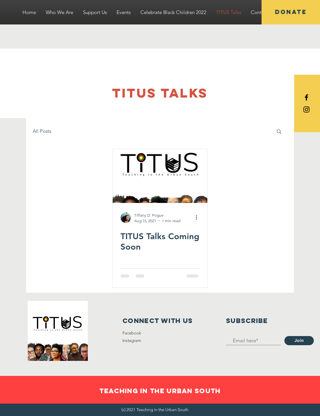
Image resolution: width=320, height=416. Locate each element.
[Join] (299, 340)
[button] (279, 132)
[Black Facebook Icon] (306, 97)
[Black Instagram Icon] (306, 109)
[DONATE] (291, 12)
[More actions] (198, 218)
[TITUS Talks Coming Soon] (160, 176)
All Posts (42, 131)
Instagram (131, 340)
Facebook (131, 333)
